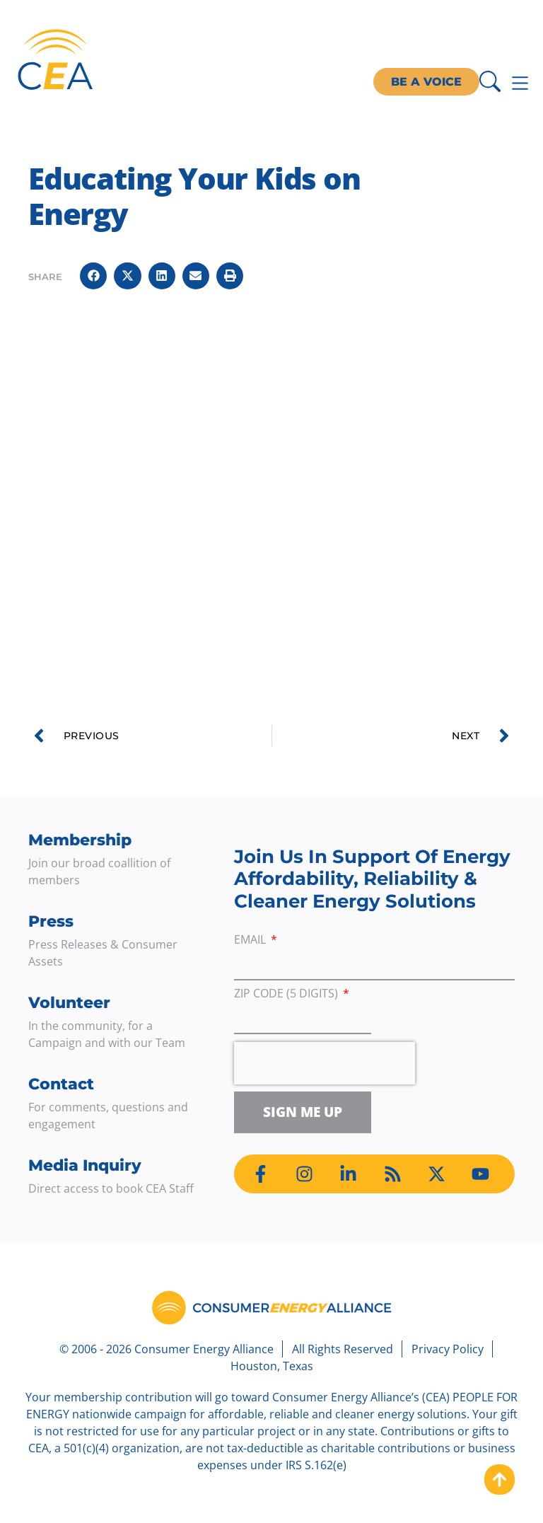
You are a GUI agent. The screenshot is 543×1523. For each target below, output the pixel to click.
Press (51, 921)
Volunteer (69, 1002)
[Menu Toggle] (520, 83)
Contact (61, 1084)
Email (251, 940)
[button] (93, 275)
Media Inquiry (84, 1165)
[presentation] (324, 1063)
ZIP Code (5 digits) (287, 994)
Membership (80, 840)
